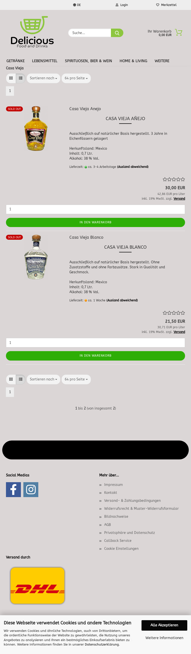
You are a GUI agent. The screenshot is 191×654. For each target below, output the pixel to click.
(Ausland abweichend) (132, 167)
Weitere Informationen (164, 638)
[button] (11, 78)
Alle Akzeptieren (164, 625)
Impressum (113, 485)
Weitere (162, 61)
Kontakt (110, 493)
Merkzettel (166, 5)
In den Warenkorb (96, 222)
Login (122, 5)
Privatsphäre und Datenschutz (129, 533)
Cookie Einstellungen (121, 549)
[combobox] (43, 78)
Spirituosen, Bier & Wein (88, 61)
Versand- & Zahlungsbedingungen (132, 501)
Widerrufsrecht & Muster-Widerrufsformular (141, 509)
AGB (107, 525)
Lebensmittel (44, 61)
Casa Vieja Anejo (85, 108)
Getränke (15, 61)
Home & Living (133, 61)
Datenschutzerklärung (102, 644)
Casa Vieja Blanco (86, 237)
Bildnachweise (116, 516)
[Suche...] (117, 33)
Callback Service (118, 541)
